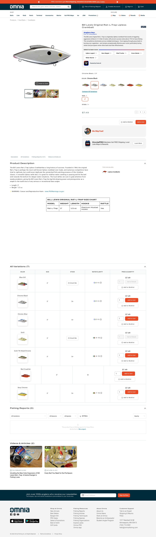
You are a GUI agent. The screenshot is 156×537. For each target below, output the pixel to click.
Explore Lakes (78, 523)
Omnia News (101, 513)
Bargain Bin (54, 516)
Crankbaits (31, 20)
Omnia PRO (77, 525)
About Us (100, 511)
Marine (59, 15)
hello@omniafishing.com (129, 528)
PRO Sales (54, 518)
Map (113, 15)
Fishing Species (79, 518)
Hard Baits (22, 20)
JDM (83, 15)
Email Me (72, 283)
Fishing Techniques (80, 516)
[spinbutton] (121, 282)
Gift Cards (53, 525)
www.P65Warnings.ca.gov (54, 191)
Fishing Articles (78, 513)
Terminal (39, 15)
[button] (78, 163)
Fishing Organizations (81, 520)
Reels (31, 15)
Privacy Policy (58, 534)
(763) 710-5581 (125, 525)
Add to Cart (140, 122)
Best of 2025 (54, 523)
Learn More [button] (138, 143)
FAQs (121, 516)
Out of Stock (131, 282)
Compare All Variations (89, 91)
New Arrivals (54, 511)
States (122, 15)
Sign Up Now (123, 495)
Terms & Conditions (45, 534)
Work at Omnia (102, 516)
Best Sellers (54, 513)
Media (142, 15)
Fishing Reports (79, 511)
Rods (24, 15)
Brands (132, 15)
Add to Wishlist (127, 122)
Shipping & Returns (126, 513)
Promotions (93, 16)
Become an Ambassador (105, 518)
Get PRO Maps (69, 15)
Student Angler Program (105, 520)
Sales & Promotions (57, 520)
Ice (78, 15)
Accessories (49, 15)
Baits (11, 15)
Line (18, 15)
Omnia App (77, 528)
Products (13, 20)
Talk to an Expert (126, 511)
